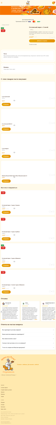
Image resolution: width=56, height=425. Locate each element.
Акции (2, 396)
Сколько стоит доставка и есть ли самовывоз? (28, 343)
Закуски (2, 392)
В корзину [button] (6, 104)
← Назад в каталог (5, 24)
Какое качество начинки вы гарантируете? (28, 334)
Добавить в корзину (42, 40)
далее (4, 319)
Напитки (3, 394)
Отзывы (2, 404)
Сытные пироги (4, 387)
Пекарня (2, 402)
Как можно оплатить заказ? (28, 339)
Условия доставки (33, 44)
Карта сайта (3, 409)
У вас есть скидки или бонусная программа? (28, 347)
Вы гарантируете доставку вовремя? (28, 330)
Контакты (3, 406)
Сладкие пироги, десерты (6, 389)
